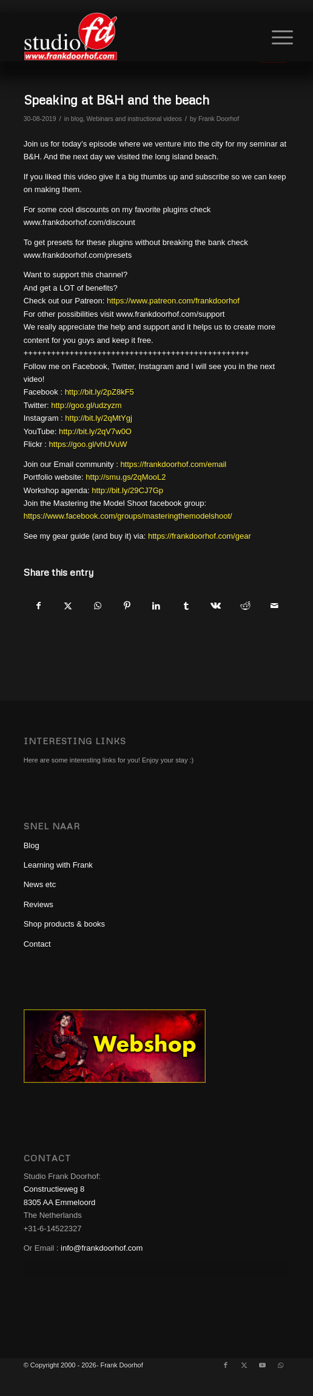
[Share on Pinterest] (127, 605)
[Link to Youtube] (262, 1365)
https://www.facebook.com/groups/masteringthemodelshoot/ (128, 515)
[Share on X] (67, 605)
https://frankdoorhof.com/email (173, 464)
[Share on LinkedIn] (157, 605)
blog (77, 118)
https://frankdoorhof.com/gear (199, 536)
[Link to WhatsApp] (280, 1365)
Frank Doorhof (218, 118)
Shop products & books (64, 923)
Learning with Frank (58, 864)
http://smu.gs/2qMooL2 (126, 477)
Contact (37, 944)
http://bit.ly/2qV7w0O (95, 431)
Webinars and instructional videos (134, 118)
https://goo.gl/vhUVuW (88, 444)
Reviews (38, 904)
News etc (40, 884)
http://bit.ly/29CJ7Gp (127, 490)
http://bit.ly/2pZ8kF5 (99, 391)
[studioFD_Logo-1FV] (130, 36)
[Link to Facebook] (226, 1365)
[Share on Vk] (216, 605)
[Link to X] (244, 1365)
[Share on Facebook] (38, 605)
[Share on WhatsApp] (97, 605)
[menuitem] (273, 38)
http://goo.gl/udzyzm (86, 405)
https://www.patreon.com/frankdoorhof (173, 300)
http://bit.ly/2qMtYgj (98, 418)
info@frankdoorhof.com (102, 1248)
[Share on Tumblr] (186, 605)
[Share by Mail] (274, 605)
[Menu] (273, 37)
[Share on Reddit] (245, 605)
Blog (31, 845)
